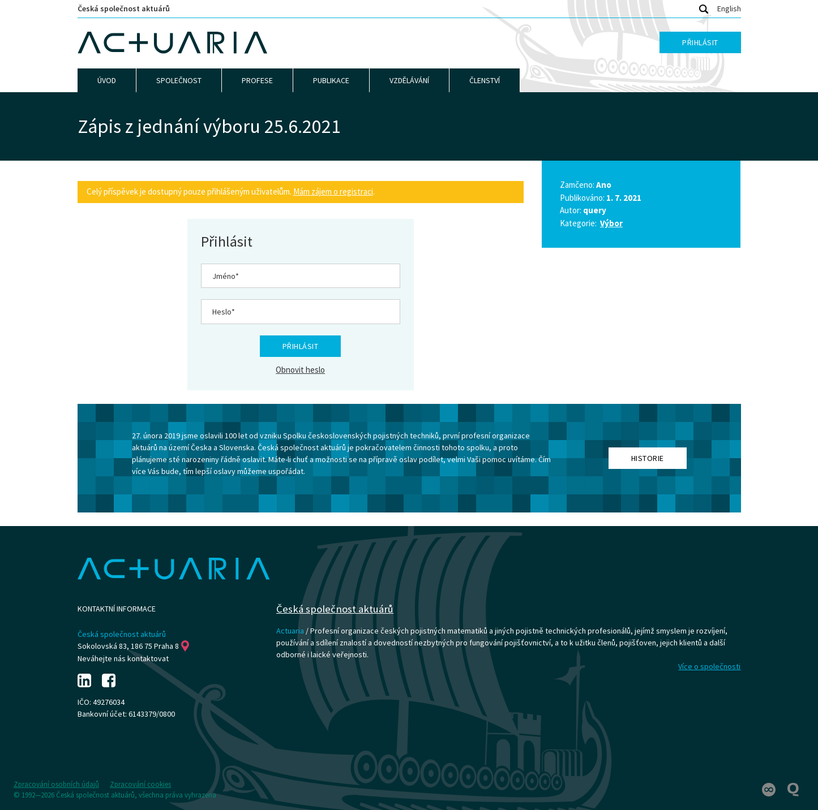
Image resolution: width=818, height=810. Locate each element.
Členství (484, 80)
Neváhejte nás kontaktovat (123, 658)
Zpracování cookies (140, 784)
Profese (257, 80)
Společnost (179, 80)
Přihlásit (700, 42)
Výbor (611, 223)
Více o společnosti (709, 666)
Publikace (331, 80)
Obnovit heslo (300, 369)
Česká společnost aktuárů (124, 8)
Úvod (106, 80)
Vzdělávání (409, 80)
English (729, 8)
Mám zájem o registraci (333, 191)
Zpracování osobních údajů (56, 784)
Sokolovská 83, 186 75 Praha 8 (133, 646)
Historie (647, 458)
